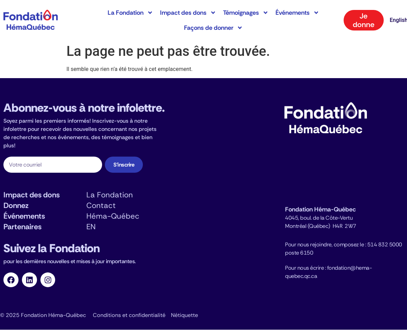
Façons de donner (213, 27)
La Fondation (130, 12)
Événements (297, 12)
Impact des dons (188, 12)
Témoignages (246, 12)
